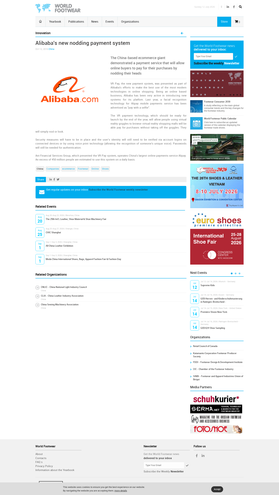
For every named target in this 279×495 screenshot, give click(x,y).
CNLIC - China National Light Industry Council (64, 287)
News (94, 21)
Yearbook (55, 21)
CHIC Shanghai (53, 232)
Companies (53, 169)
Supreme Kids (208, 285)
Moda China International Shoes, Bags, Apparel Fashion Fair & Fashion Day (83, 259)
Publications (76, 21)
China (51, 49)
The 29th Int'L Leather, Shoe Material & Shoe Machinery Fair (76, 219)
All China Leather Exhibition (59, 245)
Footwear (83, 169)
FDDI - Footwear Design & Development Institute (218, 362)
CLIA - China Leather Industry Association (62, 295)
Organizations (130, 21)
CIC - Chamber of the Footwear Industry (213, 369)
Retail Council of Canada (205, 346)
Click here (208, 122)
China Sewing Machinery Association (59, 304)
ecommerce (68, 169)
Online (95, 169)
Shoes (105, 169)
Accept (217, 489)
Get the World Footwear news (161, 454)
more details (120, 490)
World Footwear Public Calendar (220, 118)
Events (110, 21)
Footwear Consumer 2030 (217, 101)
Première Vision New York (214, 312)
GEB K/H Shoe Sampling (213, 328)
